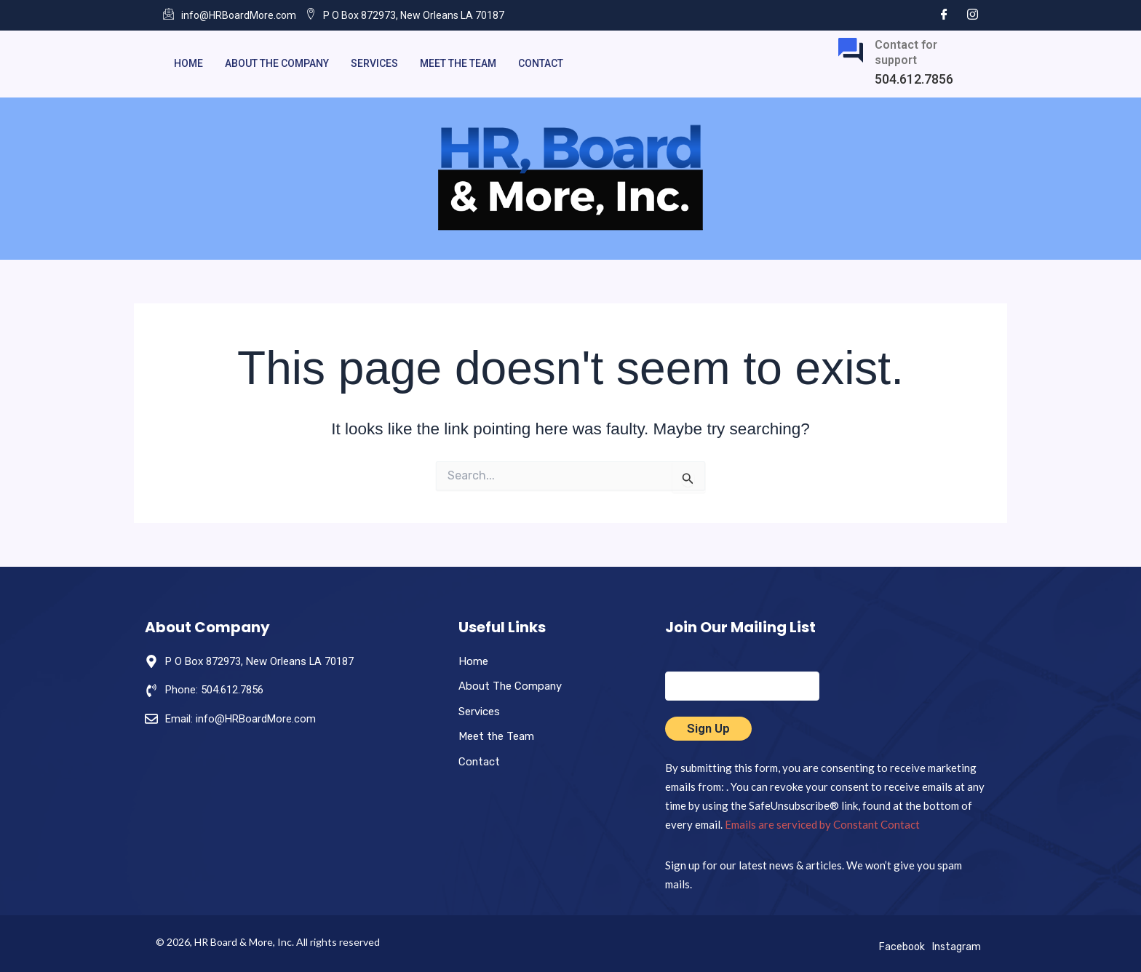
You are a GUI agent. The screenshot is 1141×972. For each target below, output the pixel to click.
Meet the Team (458, 63)
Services (374, 63)
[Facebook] (944, 15)
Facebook (902, 947)
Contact (540, 63)
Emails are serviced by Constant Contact (822, 824)
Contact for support (906, 52)
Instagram (956, 947)
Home (188, 63)
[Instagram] (972, 15)
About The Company (277, 63)
